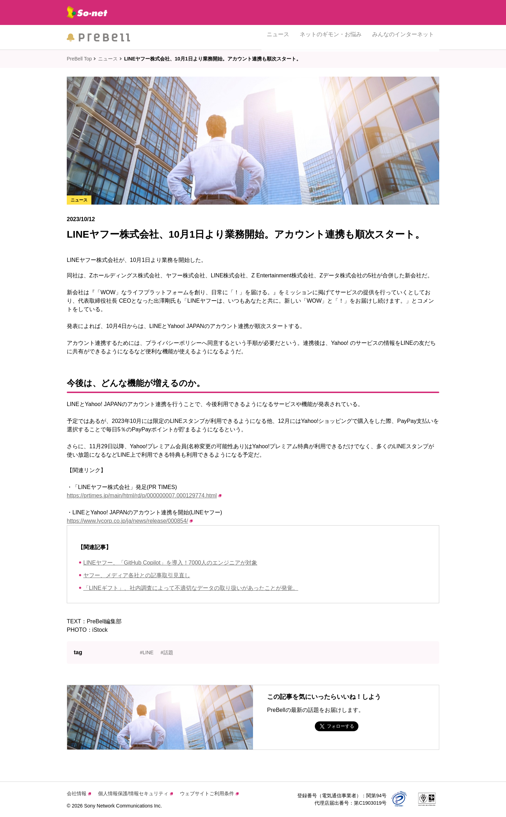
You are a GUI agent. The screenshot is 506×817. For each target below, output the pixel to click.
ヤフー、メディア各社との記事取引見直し (136, 575)
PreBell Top (79, 59)
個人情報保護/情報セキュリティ (135, 793)
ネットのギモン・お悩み (331, 37)
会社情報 (79, 793)
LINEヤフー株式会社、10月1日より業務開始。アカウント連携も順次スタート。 (212, 59)
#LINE (147, 652)
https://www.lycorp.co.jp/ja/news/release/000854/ (130, 521)
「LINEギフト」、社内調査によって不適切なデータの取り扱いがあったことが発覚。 (190, 588)
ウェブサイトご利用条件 (209, 793)
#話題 (167, 652)
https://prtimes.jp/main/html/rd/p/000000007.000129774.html (144, 495)
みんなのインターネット (403, 37)
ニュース (278, 37)
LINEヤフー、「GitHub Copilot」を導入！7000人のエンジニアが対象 (170, 563)
